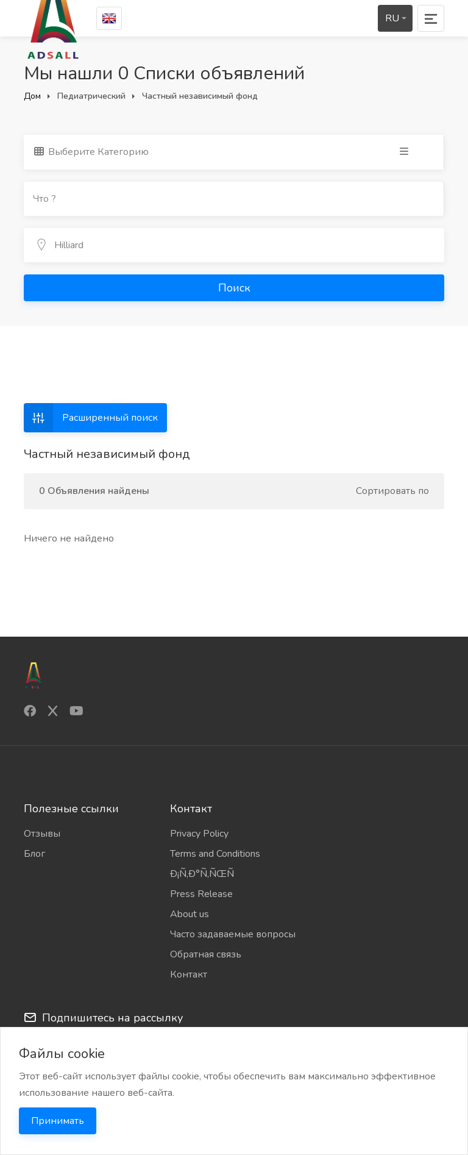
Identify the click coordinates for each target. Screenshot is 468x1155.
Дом (32, 96)
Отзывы (42, 833)
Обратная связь (205, 954)
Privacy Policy (199, 833)
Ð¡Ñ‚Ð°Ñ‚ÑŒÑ (206, 874)
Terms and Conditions (215, 853)
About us (189, 914)
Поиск (234, 288)
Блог (34, 853)
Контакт (188, 974)
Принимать (57, 1121)
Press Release (201, 894)
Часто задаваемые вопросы (233, 934)
